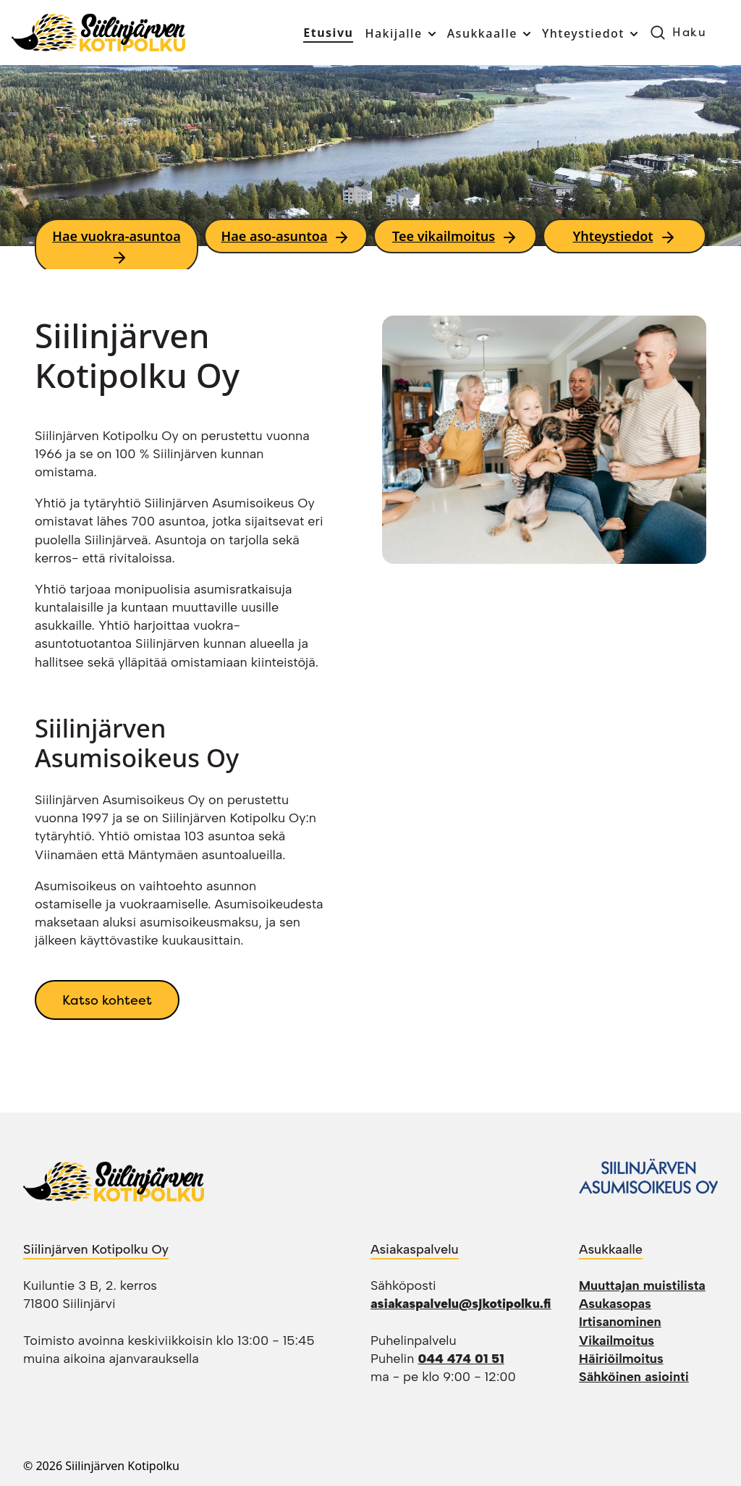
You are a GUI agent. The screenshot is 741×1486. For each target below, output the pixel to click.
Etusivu (328, 33)
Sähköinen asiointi (634, 1377)
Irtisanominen (620, 1322)
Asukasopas (615, 1304)
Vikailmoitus (616, 1340)
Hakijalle (393, 33)
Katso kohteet (107, 1000)
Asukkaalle (482, 33)
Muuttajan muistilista (642, 1285)
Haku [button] (689, 32)
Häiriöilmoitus (621, 1359)
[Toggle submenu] (430, 34)
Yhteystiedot (583, 33)
